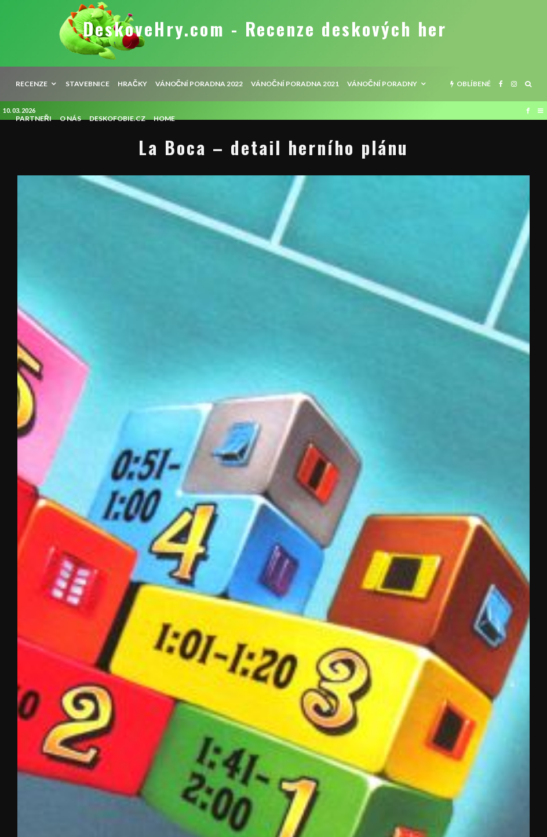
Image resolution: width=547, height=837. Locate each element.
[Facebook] (501, 84)
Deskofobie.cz (117, 118)
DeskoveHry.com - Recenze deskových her (265, 29)
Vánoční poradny (382, 83)
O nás (70, 118)
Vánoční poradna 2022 (199, 83)
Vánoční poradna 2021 (295, 83)
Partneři (34, 118)
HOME (164, 118)
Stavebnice (87, 83)
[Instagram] (514, 84)
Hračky (132, 83)
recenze (32, 83)
